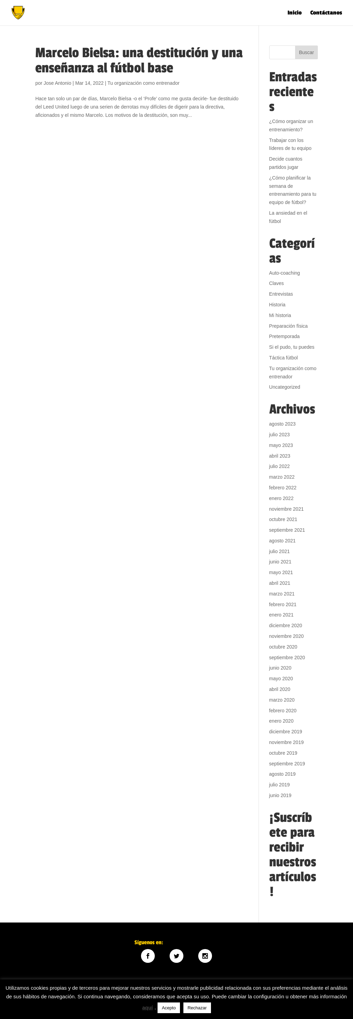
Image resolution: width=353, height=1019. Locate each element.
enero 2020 (281, 721)
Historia (277, 304)
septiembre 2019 (287, 763)
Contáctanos (326, 13)
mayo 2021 (281, 572)
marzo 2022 (282, 477)
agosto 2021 (282, 540)
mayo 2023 (281, 445)
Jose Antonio (57, 83)
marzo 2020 (282, 700)
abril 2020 (280, 689)
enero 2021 (281, 615)
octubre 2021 (283, 519)
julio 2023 (279, 434)
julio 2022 (279, 466)
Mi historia (280, 315)
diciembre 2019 (285, 731)
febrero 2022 (282, 487)
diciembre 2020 (285, 625)
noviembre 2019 (286, 742)
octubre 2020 (283, 647)
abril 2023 (280, 456)
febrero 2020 (282, 710)
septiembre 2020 (287, 657)
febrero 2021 (282, 604)
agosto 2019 (282, 774)
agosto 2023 (282, 424)
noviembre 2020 (286, 636)
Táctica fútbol (283, 357)
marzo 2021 (282, 594)
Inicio (295, 13)
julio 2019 (279, 784)
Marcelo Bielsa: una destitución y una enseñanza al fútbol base (139, 60)
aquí (147, 1007)
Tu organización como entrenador (144, 83)
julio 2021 (279, 551)
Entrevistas (281, 294)
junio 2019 (280, 795)
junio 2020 (280, 668)
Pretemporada (284, 336)
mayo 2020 (281, 678)
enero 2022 (281, 498)
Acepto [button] (168, 1007)
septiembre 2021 (287, 530)
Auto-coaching (284, 273)
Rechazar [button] (197, 1007)
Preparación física (288, 326)
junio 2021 (280, 561)
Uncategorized (284, 387)
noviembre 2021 (286, 509)
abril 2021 (280, 583)
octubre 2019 (283, 753)
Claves (276, 283)
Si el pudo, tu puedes (292, 347)
